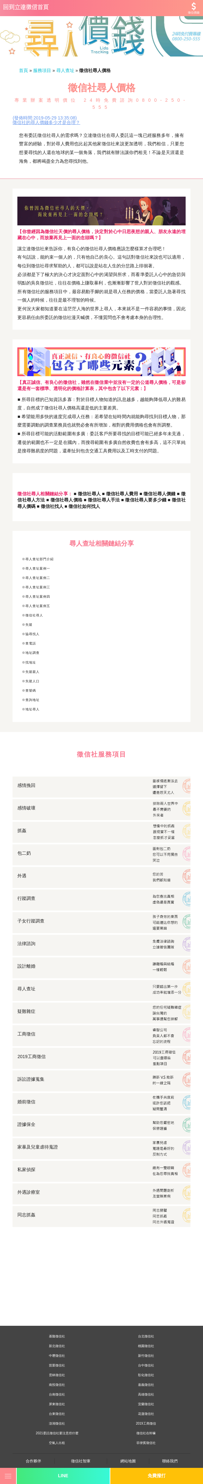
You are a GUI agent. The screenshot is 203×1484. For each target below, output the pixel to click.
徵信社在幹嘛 (146, 1433)
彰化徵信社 (146, 1375)
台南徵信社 (57, 1394)
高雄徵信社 (146, 1394)
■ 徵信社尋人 (87, 493)
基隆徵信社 (57, 1336)
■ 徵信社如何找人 (81, 506)
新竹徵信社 (146, 1355)
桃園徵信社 (146, 1346)
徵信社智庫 (80, 1461)
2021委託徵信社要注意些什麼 (57, 1433)
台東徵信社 (57, 1414)
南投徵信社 (57, 1384)
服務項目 (42, 70)
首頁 (23, 70)
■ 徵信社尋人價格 (64, 499)
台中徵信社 (146, 1365)
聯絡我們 (170, 1461)
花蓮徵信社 (146, 1414)
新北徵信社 (57, 1346)
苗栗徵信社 (57, 1365)
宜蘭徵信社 (146, 1404)
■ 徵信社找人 (50, 506)
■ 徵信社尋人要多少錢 (144, 499)
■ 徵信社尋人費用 (119, 493)
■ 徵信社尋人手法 (101, 499)
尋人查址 (65, 70)
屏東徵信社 (57, 1404)
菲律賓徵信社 (146, 1443)
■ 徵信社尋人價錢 (157, 493)
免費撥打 (157, 1475)
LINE (63, 1475)
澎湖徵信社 (57, 1423)
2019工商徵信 (146, 1423)
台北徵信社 (146, 1336)
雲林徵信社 (57, 1375)
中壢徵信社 (57, 1355)
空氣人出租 (57, 1443)
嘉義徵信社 (146, 1384)
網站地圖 (128, 1461)
